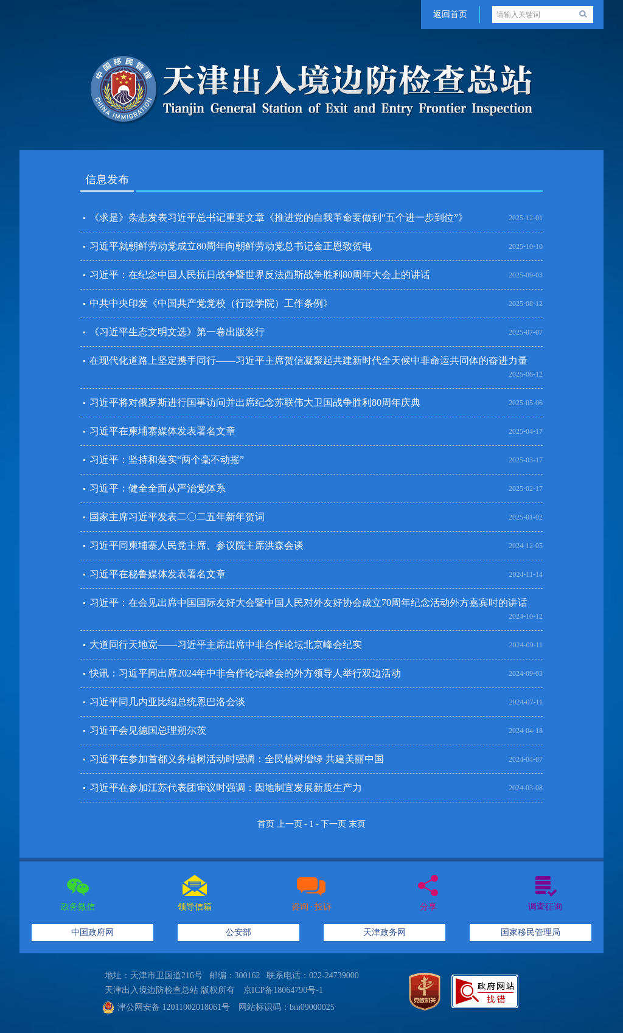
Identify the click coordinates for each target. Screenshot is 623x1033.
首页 (265, 824)
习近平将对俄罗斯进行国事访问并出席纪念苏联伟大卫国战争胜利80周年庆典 (254, 402)
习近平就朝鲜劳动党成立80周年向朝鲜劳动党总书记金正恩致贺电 (230, 246)
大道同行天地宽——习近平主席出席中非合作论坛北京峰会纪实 (225, 644)
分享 (428, 906)
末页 (357, 824)
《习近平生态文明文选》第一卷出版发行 (177, 332)
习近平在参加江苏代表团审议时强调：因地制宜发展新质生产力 (225, 787)
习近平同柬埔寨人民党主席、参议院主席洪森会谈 (196, 545)
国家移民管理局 (530, 932)
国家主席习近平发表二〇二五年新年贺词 (177, 517)
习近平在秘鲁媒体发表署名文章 (157, 574)
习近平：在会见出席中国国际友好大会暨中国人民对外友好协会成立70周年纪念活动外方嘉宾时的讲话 (308, 602)
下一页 (333, 824)
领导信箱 (195, 906)
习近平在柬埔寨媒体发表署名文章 (162, 431)
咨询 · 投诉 (311, 906)
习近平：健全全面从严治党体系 (157, 488)
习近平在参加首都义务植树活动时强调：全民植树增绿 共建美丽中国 (236, 759)
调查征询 (545, 906)
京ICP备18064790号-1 (283, 990)
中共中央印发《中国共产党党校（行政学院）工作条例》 (211, 303)
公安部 (238, 932)
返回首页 (450, 14)
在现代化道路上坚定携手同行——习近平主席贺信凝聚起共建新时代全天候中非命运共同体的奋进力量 (308, 360)
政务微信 (78, 906)
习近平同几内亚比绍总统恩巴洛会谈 (167, 702)
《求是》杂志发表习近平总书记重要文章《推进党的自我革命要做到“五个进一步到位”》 (278, 217)
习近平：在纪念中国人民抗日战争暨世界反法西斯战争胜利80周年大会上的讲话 (259, 275)
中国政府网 (92, 932)
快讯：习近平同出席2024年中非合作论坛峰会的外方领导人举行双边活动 (245, 673)
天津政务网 (384, 932)
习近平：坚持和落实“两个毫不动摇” (166, 459)
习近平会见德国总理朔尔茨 (147, 730)
